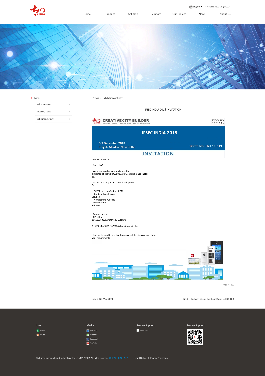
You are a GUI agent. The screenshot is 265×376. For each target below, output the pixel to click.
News (202, 14)
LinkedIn (92, 330)
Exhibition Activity (45, 119)
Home (87, 14)
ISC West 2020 (106, 299)
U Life (41, 335)
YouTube (92, 343)
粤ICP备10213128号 (118, 358)
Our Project (179, 14)
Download (143, 330)
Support (156, 14)
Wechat (92, 335)
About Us (225, 14)
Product (110, 14)
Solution (133, 14)
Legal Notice (141, 358)
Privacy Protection (159, 358)
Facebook (92, 339)
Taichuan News (44, 104)
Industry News (44, 111)
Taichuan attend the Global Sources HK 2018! (212, 299)
